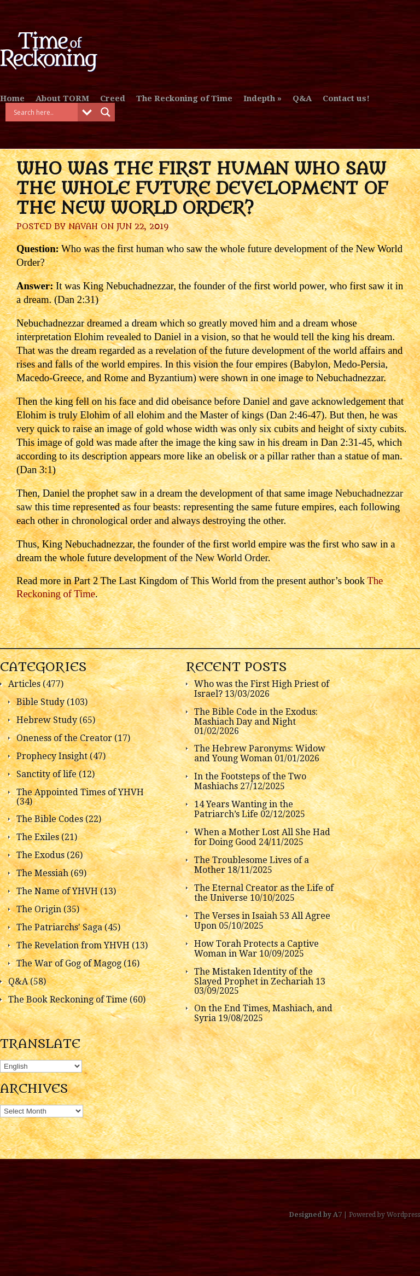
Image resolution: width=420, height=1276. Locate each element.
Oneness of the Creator (64, 738)
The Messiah (42, 873)
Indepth (259, 98)
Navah (83, 226)
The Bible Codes (49, 819)
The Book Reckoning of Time (67, 999)
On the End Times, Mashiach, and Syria (263, 1013)
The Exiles (37, 837)
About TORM (62, 98)
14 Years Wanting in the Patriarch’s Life (243, 809)
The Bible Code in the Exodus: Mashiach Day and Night (256, 717)
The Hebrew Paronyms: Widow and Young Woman (259, 753)
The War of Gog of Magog (68, 963)
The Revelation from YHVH (73, 945)
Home (12, 98)
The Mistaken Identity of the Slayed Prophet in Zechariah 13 (259, 976)
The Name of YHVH (57, 891)
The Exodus (40, 855)
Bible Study (40, 702)
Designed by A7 (315, 1215)
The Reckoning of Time (184, 98)
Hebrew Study (46, 720)
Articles (24, 684)
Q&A (302, 98)
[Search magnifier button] (105, 112)
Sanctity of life (46, 774)
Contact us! (346, 98)
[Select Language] (41, 1066)
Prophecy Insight (52, 756)
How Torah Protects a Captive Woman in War (256, 949)
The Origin (38, 909)
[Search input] (44, 112)
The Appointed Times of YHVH (80, 792)
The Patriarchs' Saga (59, 927)
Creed (112, 98)
